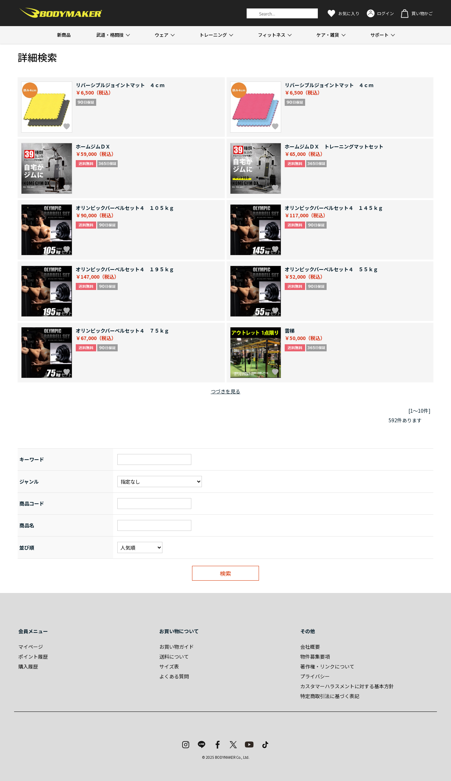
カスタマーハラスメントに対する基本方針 (347, 686)
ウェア (161, 34)
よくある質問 (174, 676)
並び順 (26, 547)
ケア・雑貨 (327, 34)
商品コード (31, 503)
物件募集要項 (315, 656)
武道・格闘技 (110, 34)
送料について (174, 656)
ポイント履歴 (33, 656)
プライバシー (315, 676)
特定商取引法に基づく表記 (329, 696)
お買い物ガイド (176, 646)
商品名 (26, 525)
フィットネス (271, 34)
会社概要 (310, 646)
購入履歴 (28, 666)
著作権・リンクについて (327, 666)
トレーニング (213, 34)
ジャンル (29, 481)
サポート (379, 34)
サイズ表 (169, 666)
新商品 (64, 34)
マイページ (30, 646)
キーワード (31, 459)
